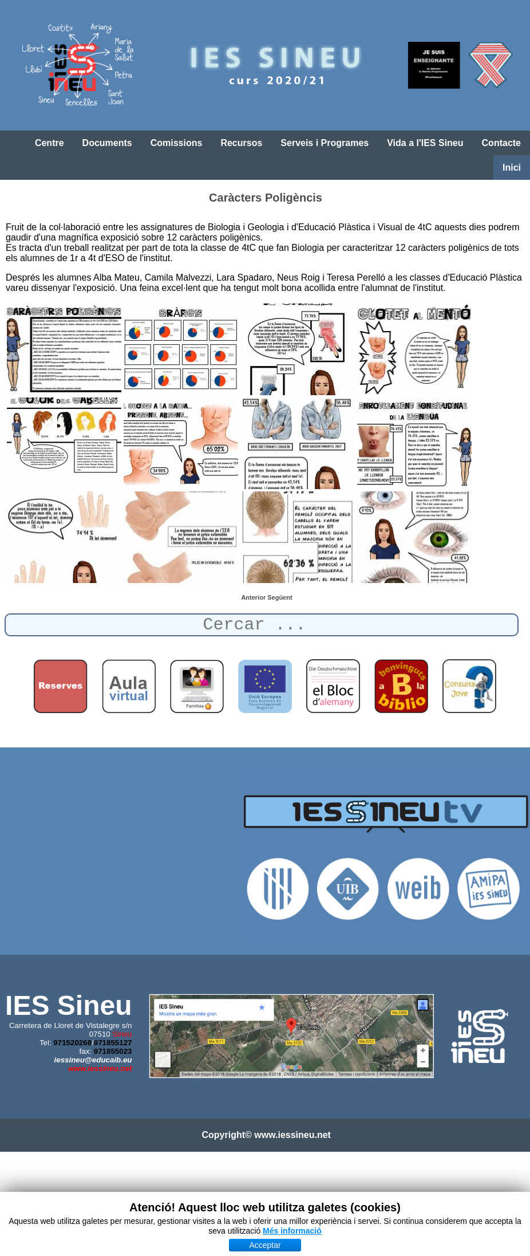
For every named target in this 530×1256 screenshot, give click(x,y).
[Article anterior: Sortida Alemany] (254, 597)
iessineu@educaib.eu (93, 1060)
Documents (107, 143)
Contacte (501, 143)
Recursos (241, 143)
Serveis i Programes (324, 143)
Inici (512, 167)
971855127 (113, 1042)
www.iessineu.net (100, 1068)
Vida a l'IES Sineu (425, 143)
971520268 (72, 1042)
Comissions (177, 143)
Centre (49, 143)
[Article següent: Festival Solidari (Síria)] (279, 597)
